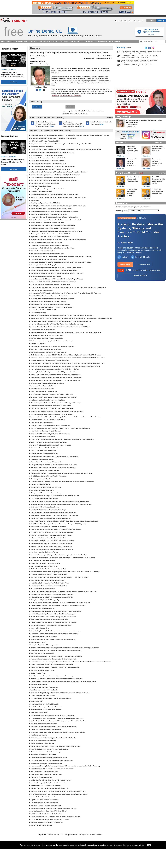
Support (140, 21)
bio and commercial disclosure (70, 96)
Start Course (125, 264)
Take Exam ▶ (70, 107)
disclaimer (55, 96)
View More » (159, 142)
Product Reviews (101, 41)
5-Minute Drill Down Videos (48, 41)
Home (117, 21)
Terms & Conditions (96, 834)
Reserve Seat (131, 126)
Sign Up (161, 20)
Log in (151, 20)
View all (128, 47)
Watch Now (13, 82)
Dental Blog (33, 41)
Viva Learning (44, 64)
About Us (124, 21)
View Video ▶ (37, 107)
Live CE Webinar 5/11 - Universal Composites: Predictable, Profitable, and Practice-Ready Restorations (139, 56)
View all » (109, 117)
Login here (84, 113)
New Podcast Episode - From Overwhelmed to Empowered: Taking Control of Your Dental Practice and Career (139, 61)
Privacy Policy (83, 834)
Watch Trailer (140, 276)
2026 (92, 58)
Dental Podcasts (21, 41)
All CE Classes (6, 41)
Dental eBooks (75, 41)
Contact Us (132, 21)
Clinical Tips (64, 41)
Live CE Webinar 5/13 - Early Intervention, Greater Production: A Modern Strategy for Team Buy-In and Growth (141, 52)
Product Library (88, 41)
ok (149, 845)
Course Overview (144, 264)
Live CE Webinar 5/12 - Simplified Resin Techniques (137, 65)
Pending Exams (114, 41)
